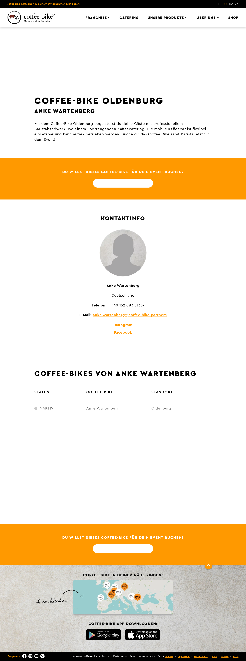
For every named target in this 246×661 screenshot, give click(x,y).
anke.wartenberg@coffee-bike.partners (130, 315)
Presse (224, 657)
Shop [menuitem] (233, 17)
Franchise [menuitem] (96, 17)
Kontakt (169, 657)
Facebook (123, 332)
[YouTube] (36, 656)
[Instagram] (30, 656)
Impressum (184, 657)
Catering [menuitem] (129, 17)
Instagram (123, 325)
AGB (214, 657)
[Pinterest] (42, 656)
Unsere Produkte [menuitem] (166, 17)
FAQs (235, 657)
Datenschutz (201, 657)
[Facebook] (24, 656)
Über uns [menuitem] (206, 17)
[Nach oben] (208, 565)
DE (225, 4)
